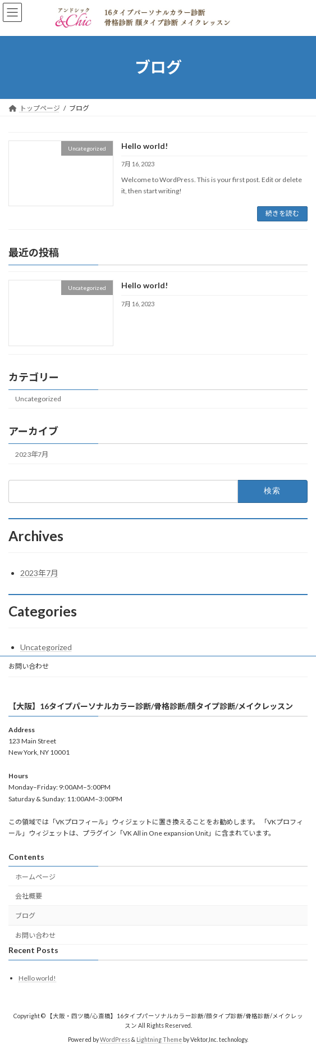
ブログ (25, 915)
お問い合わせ (28, 666)
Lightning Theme (159, 1039)
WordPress (115, 1039)
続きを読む (282, 213)
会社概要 (28, 896)
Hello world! (144, 146)
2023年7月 (31, 454)
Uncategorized (38, 398)
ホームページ (35, 877)
